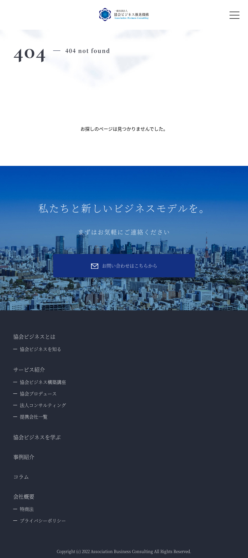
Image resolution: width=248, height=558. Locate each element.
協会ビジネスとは (34, 336)
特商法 (27, 509)
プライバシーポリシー (43, 520)
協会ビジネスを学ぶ (37, 437)
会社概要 (23, 496)
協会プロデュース (38, 393)
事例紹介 (23, 457)
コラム (21, 476)
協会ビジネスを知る (40, 349)
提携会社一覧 (33, 416)
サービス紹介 (29, 369)
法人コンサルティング (43, 405)
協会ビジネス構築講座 (43, 382)
